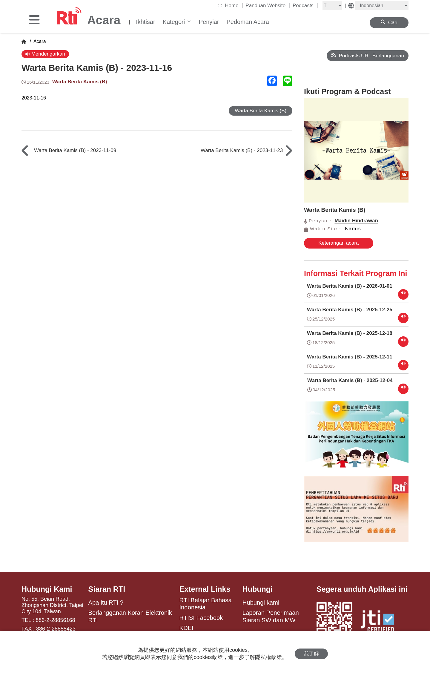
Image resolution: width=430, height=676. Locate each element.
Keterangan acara (338, 243)
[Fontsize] (332, 5)
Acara (39, 41)
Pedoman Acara (247, 22)
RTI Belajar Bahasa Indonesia (205, 604)
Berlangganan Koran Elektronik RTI (130, 616)
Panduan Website (267, 5)
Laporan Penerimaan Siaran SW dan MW (270, 616)
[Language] (381, 5)
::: (220, 5)
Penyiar (209, 22)
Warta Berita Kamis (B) (79, 82)
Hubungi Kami (47, 589)
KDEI (186, 628)
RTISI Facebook (201, 617)
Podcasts (305, 5)
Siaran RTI (106, 589)
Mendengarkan (45, 54)
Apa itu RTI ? (106, 602)
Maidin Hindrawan (356, 220)
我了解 (311, 654)
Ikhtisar (145, 22)
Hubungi (257, 589)
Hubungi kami (261, 602)
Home (234, 5)
